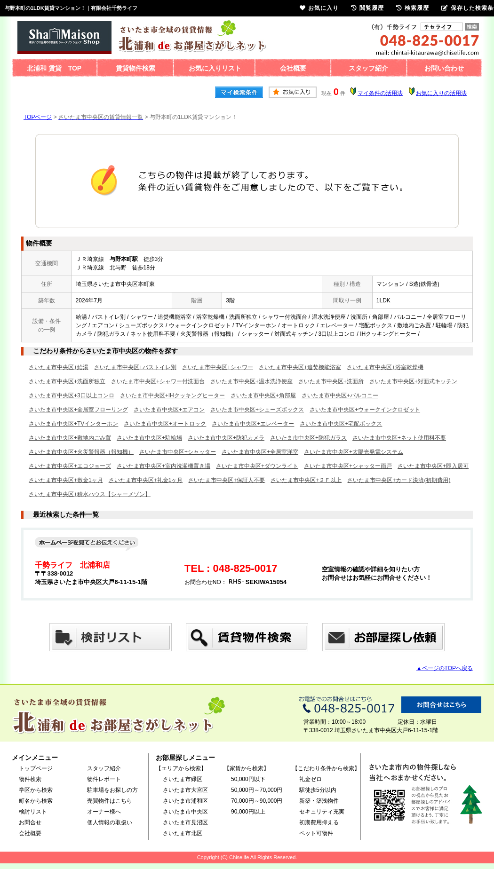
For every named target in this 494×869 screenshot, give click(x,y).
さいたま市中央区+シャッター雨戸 (348, 466)
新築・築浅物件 (319, 801)
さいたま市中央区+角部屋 (263, 395)
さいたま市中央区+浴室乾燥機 (385, 367)
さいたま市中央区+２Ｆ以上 (306, 480)
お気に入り (319, 8)
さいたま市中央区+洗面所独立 (67, 381)
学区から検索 (36, 790)
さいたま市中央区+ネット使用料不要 (399, 437)
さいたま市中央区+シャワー (217, 367)
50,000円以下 (248, 779)
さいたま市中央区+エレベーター (253, 423)
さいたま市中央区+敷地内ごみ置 (70, 437)
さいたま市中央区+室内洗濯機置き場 (163, 466)
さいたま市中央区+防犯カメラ (226, 437)
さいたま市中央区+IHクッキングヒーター (172, 395)
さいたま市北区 (182, 833)
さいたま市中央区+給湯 (58, 367)
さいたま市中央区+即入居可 (433, 466)
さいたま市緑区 (182, 779)
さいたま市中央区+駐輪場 (149, 437)
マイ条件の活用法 (380, 93)
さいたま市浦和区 (185, 801)
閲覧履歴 (367, 8)
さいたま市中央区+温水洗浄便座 (251, 381)
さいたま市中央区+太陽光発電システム (353, 452)
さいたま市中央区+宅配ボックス (341, 423)
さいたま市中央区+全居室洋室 (260, 452)
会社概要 (293, 68)
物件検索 (30, 779)
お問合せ (30, 822)
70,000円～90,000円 (256, 801)
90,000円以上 (248, 811)
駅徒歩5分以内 (317, 790)
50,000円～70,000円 (256, 790)
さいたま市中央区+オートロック (165, 423)
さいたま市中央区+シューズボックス (257, 409)
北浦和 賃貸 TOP (54, 68)
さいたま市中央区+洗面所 (331, 381)
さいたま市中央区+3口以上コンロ (71, 395)
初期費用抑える (319, 822)
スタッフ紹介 (368, 68)
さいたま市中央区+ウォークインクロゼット (365, 409)
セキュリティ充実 (321, 811)
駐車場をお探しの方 (112, 790)
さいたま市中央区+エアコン (169, 409)
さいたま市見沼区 (185, 822)
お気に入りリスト (215, 68)
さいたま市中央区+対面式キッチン (413, 381)
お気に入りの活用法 (441, 93)
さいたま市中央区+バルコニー (340, 395)
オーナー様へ (104, 811)
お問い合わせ (444, 68)
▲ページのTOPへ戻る (444, 668)
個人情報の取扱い (109, 822)
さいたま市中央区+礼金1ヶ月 (146, 480)
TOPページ (38, 117)
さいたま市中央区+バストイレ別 (135, 367)
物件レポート (104, 779)
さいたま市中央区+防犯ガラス (308, 437)
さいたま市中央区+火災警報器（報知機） (81, 452)
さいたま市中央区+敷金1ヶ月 (66, 480)
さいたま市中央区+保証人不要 (226, 480)
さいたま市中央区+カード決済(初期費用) (398, 480)
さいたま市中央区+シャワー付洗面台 (158, 381)
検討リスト (33, 811)
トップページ (36, 768)
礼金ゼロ (310, 779)
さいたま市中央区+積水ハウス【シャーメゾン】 (90, 494)
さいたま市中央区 (185, 811)
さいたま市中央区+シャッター (177, 452)
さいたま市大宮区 (185, 790)
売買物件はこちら (109, 801)
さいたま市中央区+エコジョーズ (70, 466)
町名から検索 (36, 801)
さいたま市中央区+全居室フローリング (78, 409)
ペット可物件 (316, 833)
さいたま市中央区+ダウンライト (257, 466)
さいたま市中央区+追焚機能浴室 (300, 367)
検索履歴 (412, 8)
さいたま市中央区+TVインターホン (73, 423)
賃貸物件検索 (135, 68)
